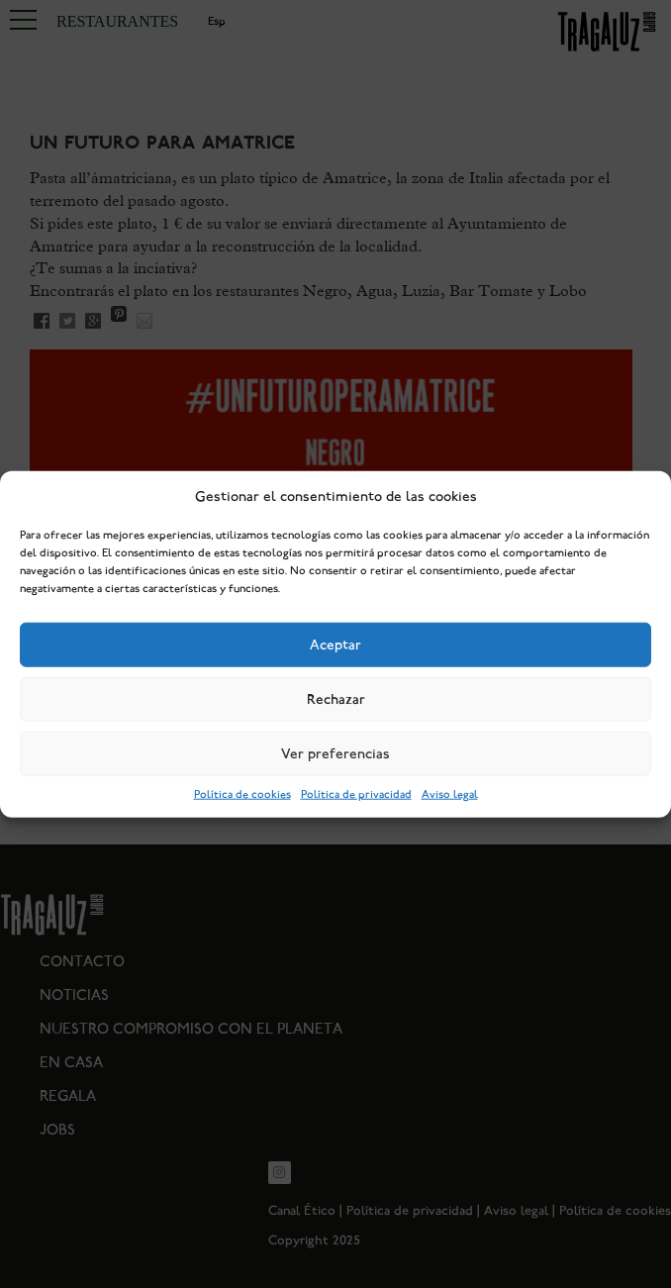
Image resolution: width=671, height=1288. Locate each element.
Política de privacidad (356, 794)
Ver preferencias (335, 753)
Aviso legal (450, 794)
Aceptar (335, 644)
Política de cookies (242, 794)
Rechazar (336, 699)
